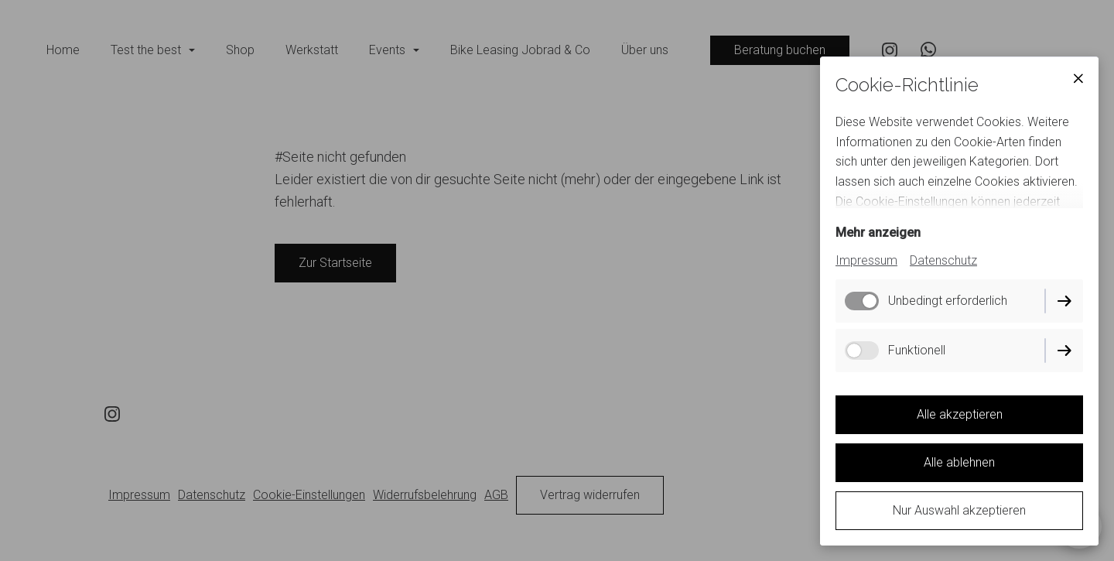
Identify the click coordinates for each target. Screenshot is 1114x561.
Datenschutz (943, 260)
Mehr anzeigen (878, 232)
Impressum (866, 260)
